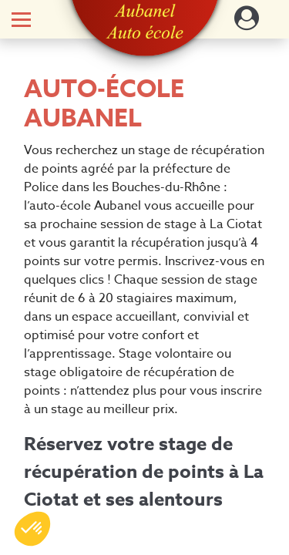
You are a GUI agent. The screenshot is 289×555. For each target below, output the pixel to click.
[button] (144, 21)
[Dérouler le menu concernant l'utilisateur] (246, 23)
